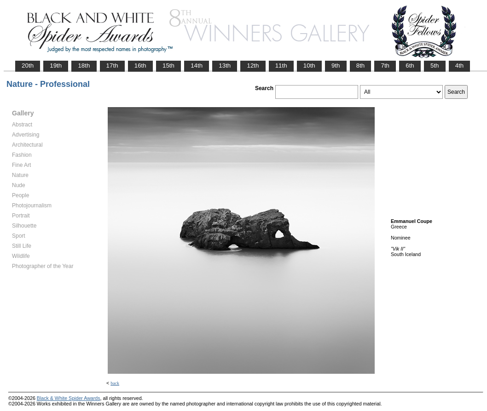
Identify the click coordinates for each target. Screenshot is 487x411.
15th (168, 65)
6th (409, 65)
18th (84, 65)
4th (459, 65)
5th (434, 65)
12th (253, 65)
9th (335, 65)
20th (28, 65)
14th (197, 65)
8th (360, 65)
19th (56, 65)
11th (281, 65)
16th (140, 65)
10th (309, 65)
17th (112, 65)
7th (385, 65)
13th (225, 65)
